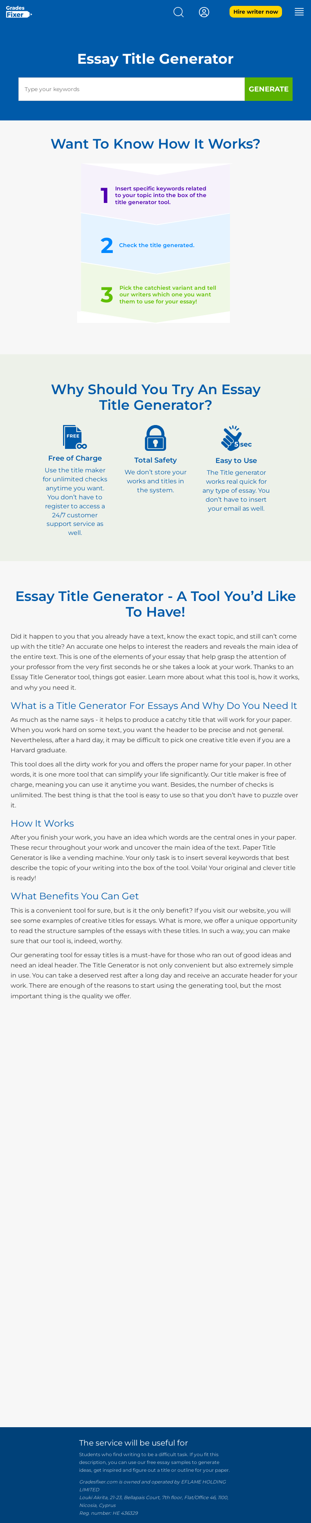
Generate (269, 89)
